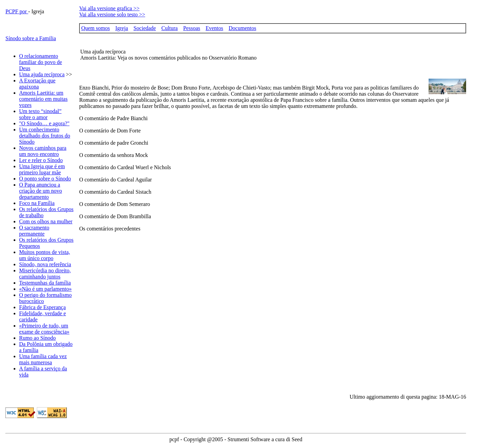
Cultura (169, 28)
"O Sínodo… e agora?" (44, 123)
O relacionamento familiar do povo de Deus (40, 62)
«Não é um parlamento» (45, 289)
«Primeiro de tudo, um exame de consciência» (44, 329)
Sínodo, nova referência (45, 264)
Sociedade (144, 28)
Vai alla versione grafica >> (109, 8)
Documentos (242, 28)
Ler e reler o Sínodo (41, 160)
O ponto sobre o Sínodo (45, 178)
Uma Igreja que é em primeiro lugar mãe (42, 169)
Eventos (214, 28)
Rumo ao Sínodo (37, 338)
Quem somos (95, 28)
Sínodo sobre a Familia (30, 38)
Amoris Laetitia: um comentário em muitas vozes (43, 99)
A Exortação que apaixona (37, 84)
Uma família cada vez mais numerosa (43, 359)
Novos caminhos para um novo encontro (42, 151)
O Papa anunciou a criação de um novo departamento (40, 191)
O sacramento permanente (34, 231)
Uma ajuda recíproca (41, 74)
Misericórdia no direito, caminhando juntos (45, 273)
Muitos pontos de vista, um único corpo (44, 255)
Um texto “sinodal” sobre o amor (40, 114)
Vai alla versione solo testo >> (112, 14)
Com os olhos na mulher (45, 221)
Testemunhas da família (45, 283)
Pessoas (191, 28)
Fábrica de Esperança (42, 307)
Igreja (121, 28)
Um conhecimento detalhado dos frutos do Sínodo (44, 136)
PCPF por (16, 11)
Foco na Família (37, 203)
